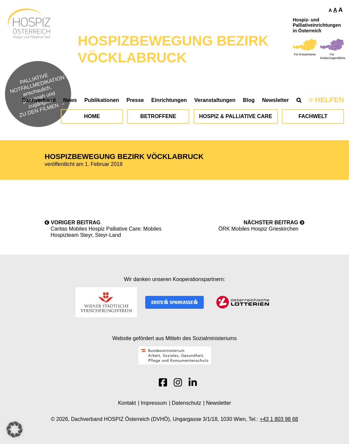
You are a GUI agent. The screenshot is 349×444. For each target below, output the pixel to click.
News (70, 100)
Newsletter (275, 100)
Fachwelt (312, 116)
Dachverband (39, 100)
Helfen (329, 100)
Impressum (154, 403)
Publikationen (101, 100)
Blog (249, 100)
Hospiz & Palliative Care (235, 116)
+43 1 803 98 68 (279, 419)
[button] (14, 429)
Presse (135, 100)
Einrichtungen (169, 100)
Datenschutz (186, 403)
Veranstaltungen (214, 100)
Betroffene (158, 116)
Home (92, 116)
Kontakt (127, 403)
